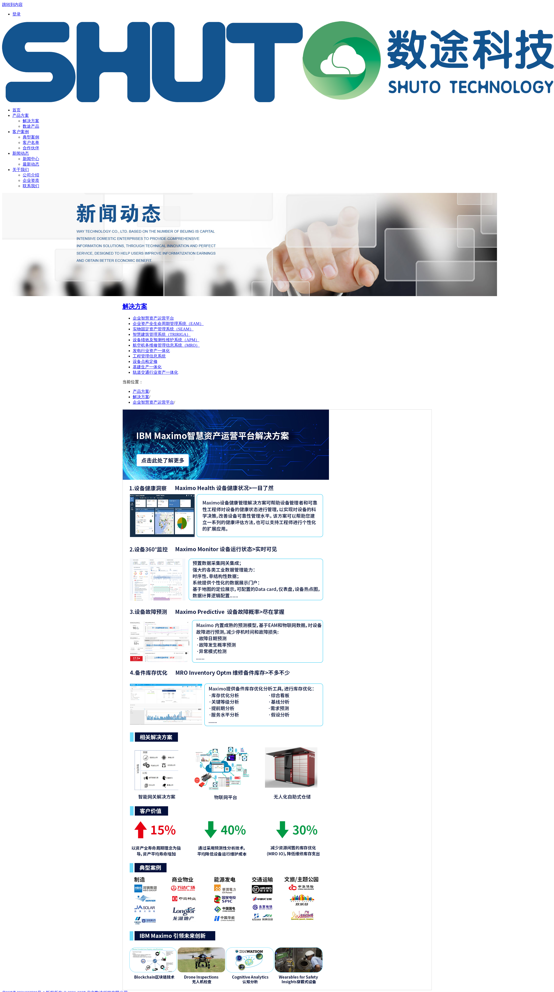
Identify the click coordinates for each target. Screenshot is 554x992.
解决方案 (134, 306)
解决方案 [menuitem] (31, 121)
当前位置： (132, 382)
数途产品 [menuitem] (31, 126)
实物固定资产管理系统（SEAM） (163, 329)
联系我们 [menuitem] (31, 186)
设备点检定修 (145, 361)
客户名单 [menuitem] (31, 142)
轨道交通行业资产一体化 (155, 372)
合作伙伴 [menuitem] (31, 148)
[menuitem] (16, 14)
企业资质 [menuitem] (31, 180)
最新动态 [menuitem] (31, 164)
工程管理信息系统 (149, 356)
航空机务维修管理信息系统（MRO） (166, 345)
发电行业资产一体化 (151, 350)
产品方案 (141, 391)
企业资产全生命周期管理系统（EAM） (168, 323)
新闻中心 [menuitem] (31, 159)
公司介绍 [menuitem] (31, 175)
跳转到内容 (12, 4)
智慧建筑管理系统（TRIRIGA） (162, 334)
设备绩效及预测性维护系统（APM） (166, 340)
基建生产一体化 (147, 367)
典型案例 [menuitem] (31, 137)
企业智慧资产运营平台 (153, 318)
